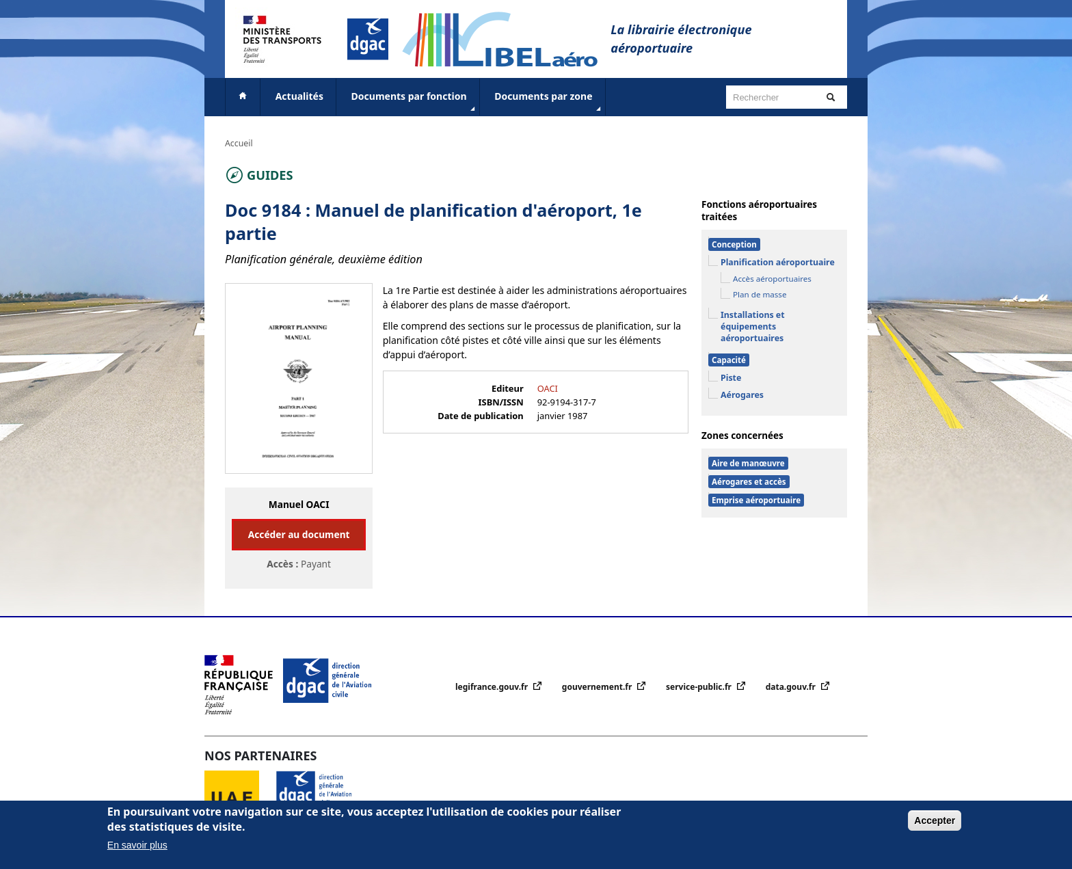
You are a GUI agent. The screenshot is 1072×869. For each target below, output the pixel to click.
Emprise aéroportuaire (756, 500)
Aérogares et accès (749, 482)
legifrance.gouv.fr (492, 687)
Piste (731, 378)
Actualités (299, 96)
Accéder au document (299, 534)
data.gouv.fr (792, 687)
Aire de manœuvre (748, 463)
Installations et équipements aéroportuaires (753, 326)
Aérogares (742, 395)
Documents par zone (548, 102)
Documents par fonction (414, 102)
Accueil (239, 143)
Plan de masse (759, 294)
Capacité (729, 360)
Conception (734, 244)
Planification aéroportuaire (778, 262)
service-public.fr (700, 687)
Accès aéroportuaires (772, 278)
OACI (547, 388)
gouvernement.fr (598, 687)
